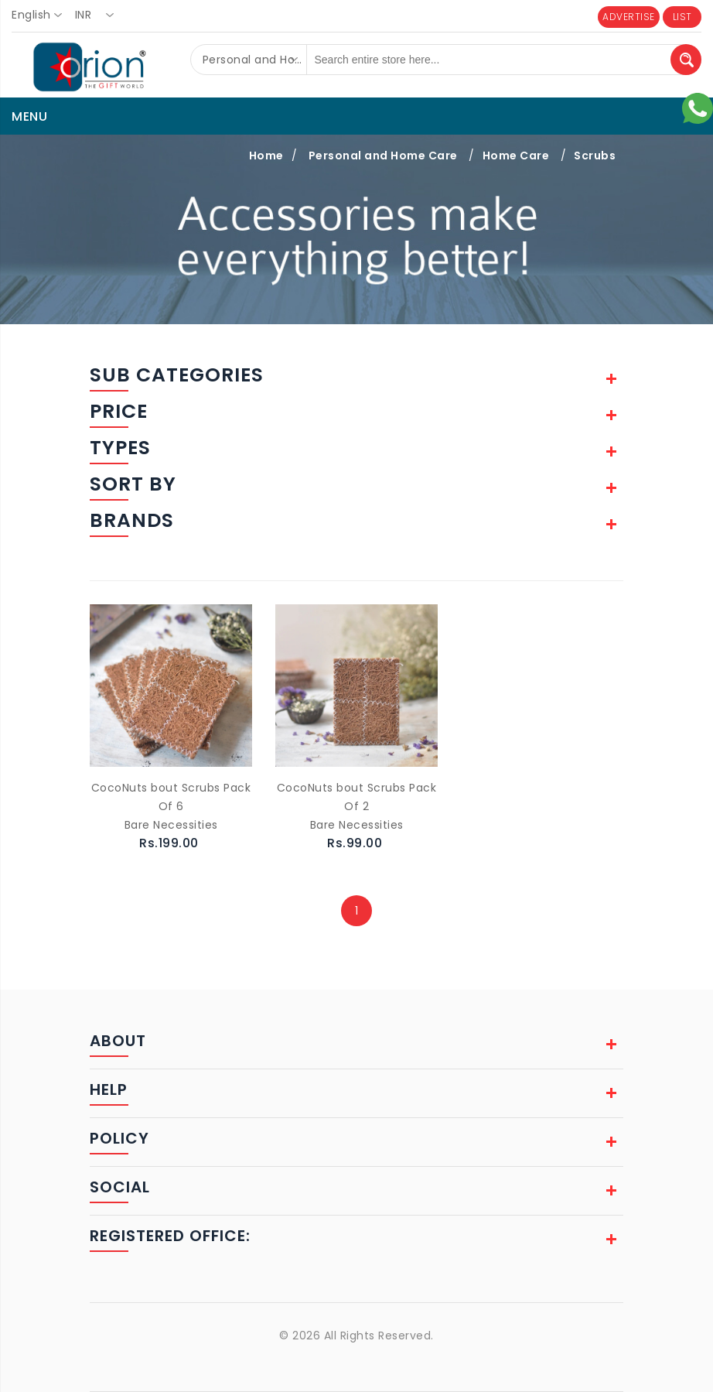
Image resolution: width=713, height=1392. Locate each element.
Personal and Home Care (383, 155)
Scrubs (595, 155)
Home (266, 155)
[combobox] (41, 15)
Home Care (516, 155)
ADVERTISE (628, 16)
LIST (682, 16)
